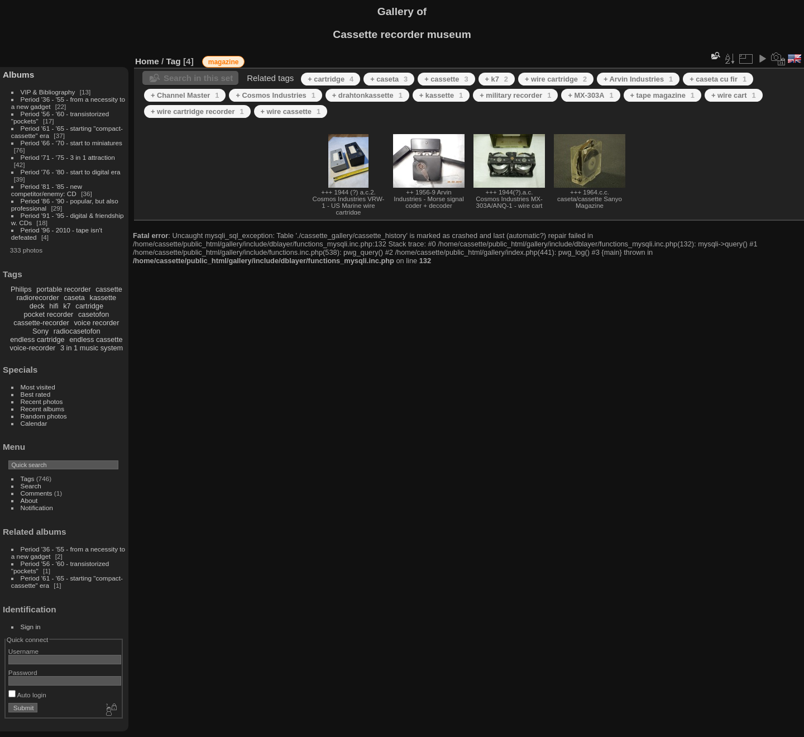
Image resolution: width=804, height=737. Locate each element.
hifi (53, 306)
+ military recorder (515, 95)
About (29, 500)
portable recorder (63, 289)
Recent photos (42, 401)
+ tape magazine (662, 95)
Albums (18, 74)
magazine (223, 62)
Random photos (44, 416)
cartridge (89, 306)
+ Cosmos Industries (275, 95)
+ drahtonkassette (367, 95)
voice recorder (96, 322)
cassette (108, 289)
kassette (103, 297)
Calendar (34, 423)
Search (31, 485)
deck (37, 306)
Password (22, 672)
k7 (67, 306)
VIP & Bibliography (49, 92)
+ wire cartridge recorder (197, 111)
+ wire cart (733, 95)
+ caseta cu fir (718, 79)
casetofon (93, 314)
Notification (37, 507)
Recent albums (42, 408)
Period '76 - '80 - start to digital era (71, 171)
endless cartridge (37, 339)
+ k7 (496, 79)
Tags (28, 478)
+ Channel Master (185, 95)
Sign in (31, 626)
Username (23, 651)
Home (147, 61)
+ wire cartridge (556, 79)
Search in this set (198, 78)
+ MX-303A (590, 95)
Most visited (38, 387)
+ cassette (446, 79)
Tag (173, 61)
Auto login (27, 694)
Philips (21, 289)
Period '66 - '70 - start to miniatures (71, 142)
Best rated (36, 394)
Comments (36, 493)
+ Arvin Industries (638, 79)
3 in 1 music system (91, 348)
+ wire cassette (291, 111)
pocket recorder (48, 314)
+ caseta (389, 79)
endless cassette (95, 339)
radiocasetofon (77, 331)
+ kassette (441, 95)
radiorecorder (38, 297)
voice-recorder (33, 348)
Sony (40, 331)
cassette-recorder (41, 322)
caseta (74, 297)
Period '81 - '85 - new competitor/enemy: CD (46, 190)
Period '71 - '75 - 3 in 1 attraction (68, 157)
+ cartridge (330, 79)
